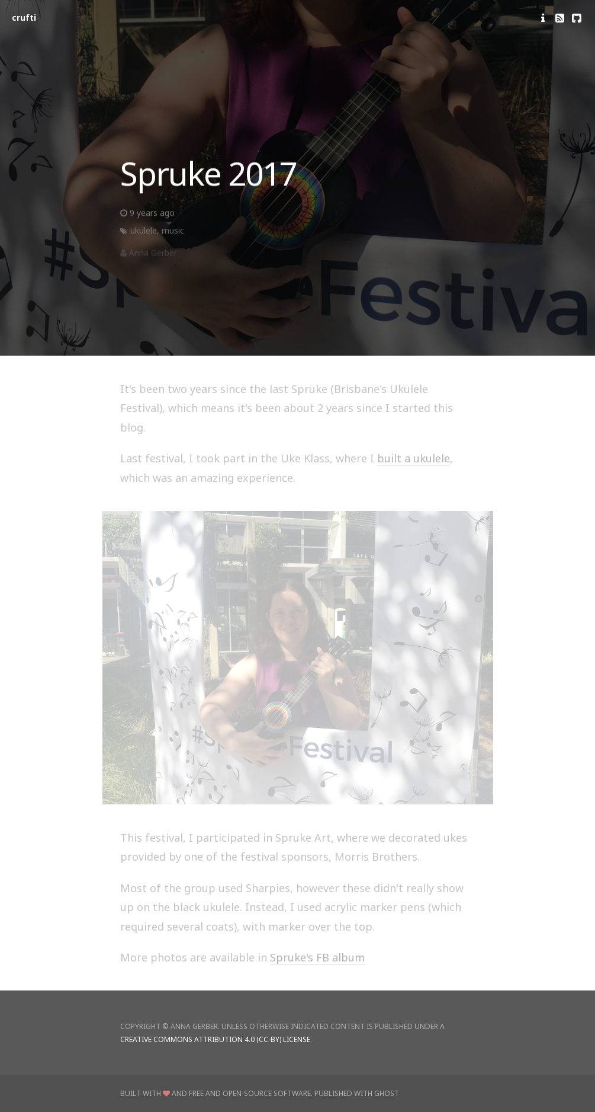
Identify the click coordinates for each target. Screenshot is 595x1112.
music (173, 233)
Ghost (386, 1093)
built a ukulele (413, 458)
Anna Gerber (153, 255)
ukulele (143, 233)
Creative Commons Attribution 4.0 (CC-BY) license (215, 1039)
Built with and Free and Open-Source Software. (216, 1093)
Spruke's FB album (317, 957)
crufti (24, 17)
